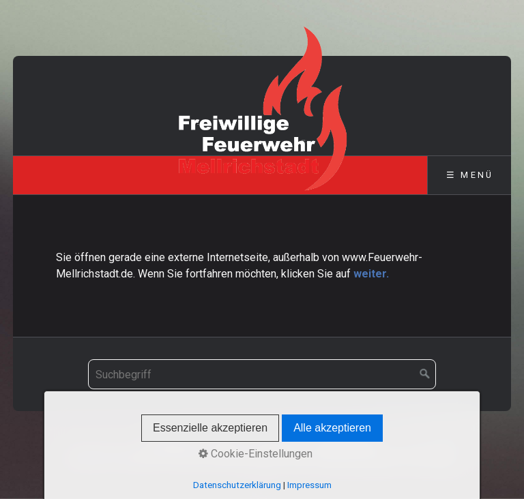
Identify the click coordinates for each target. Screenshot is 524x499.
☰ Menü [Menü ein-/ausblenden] (469, 175)
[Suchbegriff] (262, 374)
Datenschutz (345, 440)
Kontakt (223, 440)
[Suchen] (425, 374)
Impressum (278, 440)
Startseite (172, 440)
